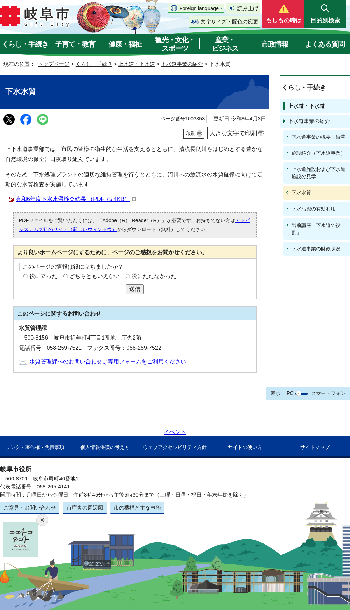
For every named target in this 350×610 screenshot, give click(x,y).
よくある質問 (325, 44)
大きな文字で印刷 (233, 133)
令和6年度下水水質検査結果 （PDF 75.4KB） (76, 199)
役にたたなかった (154, 276)
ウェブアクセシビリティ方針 (175, 447)
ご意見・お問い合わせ (30, 508)
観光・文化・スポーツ (175, 44)
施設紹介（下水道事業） (318, 153)
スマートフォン (328, 393)
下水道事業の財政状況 (316, 248)
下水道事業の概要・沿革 (318, 137)
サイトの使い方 (245, 447)
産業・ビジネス (225, 44)
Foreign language (199, 8)
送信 (134, 289)
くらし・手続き (25, 44)
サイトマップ (315, 447)
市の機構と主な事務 (137, 508)
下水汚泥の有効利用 (314, 209)
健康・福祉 (125, 44)
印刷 (190, 133)
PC (290, 393)
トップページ (53, 64)
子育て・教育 (75, 44)
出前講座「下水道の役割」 (316, 228)
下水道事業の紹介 (182, 64)
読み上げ (247, 8)
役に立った (43, 276)
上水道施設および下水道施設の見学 (318, 172)
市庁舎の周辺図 (84, 508)
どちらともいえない (94, 276)
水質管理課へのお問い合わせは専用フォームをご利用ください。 (110, 362)
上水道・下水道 (136, 64)
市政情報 (274, 44)
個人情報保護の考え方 (105, 447)
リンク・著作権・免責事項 (35, 447)
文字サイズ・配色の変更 (229, 22)
